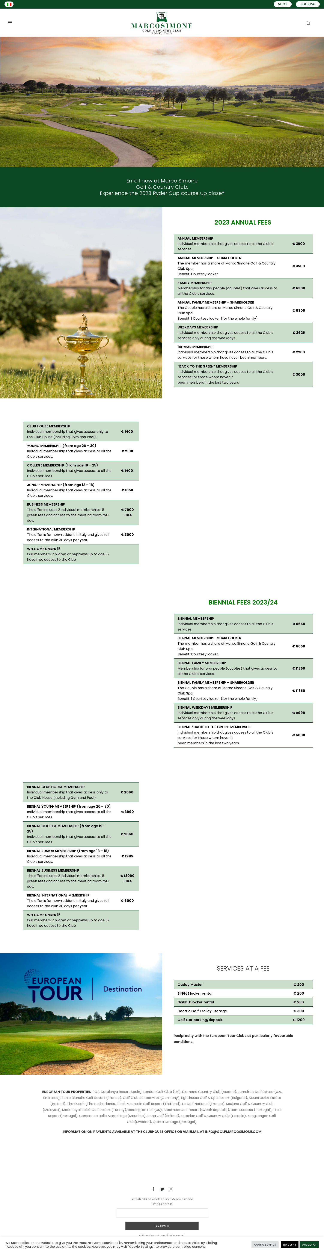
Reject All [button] (289, 1245)
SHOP (282, 4)
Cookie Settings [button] (265, 1245)
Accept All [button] (309, 1245)
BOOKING (307, 4)
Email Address (162, 1204)
